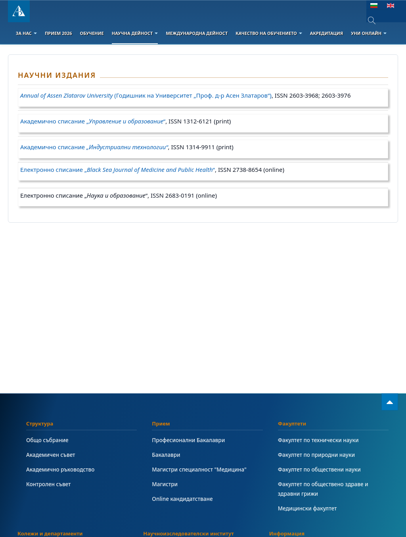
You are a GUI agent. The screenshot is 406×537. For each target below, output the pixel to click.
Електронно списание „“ (117, 169)
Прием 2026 (58, 33)
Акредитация (326, 33)
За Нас (26, 33)
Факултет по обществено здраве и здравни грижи (324, 488)
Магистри (165, 484)
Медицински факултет (308, 508)
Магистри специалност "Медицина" (200, 469)
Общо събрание (47, 440)
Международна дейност (197, 33)
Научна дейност (135, 33)
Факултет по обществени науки (320, 469)
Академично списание (94, 147)
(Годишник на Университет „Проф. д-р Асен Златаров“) (146, 95)
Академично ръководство (61, 469)
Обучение (91, 33)
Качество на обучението (269, 33)
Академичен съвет (51, 454)
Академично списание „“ (92, 121)
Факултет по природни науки (317, 454)
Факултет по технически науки (319, 440)
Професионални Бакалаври (189, 440)
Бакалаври (166, 454)
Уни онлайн (369, 33)
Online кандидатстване (183, 498)
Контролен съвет (49, 484)
